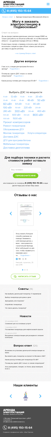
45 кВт (21, 100)
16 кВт (30, 97)
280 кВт (7, 111)
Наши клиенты (25, 385)
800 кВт (38, 115)
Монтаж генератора (13, 133)
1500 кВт (17, 118)
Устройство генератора (13, 304)
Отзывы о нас (25, 195)
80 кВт (36, 104)
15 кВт (22, 97)
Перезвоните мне (25, 175)
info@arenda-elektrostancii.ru (14, 422)
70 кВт (27, 104)
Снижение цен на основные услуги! (18, 324)
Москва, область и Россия (13, 6)
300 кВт (20, 111)
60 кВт (7, 104)
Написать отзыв (27, 276)
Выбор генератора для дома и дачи (18, 297)
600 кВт (16, 115)
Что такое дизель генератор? (15, 308)
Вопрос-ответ (7, 17)
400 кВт (41, 111)
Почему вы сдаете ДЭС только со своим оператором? (24, 363)
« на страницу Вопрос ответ (25, 53)
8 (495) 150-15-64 (19, 11)
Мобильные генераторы (16, 144)
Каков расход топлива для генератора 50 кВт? (19, 81)
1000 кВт (6, 119)
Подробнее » (15, 69)
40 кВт (13, 100)
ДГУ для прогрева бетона (17, 140)
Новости (25, 316)
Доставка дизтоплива (16, 147)
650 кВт (27, 115)
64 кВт (18, 104)
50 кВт (41, 100)
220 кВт (28, 107)
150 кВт (18, 108)
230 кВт (38, 108)
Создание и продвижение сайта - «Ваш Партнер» (18, 432)
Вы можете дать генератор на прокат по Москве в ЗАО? (25, 356)
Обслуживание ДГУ (13, 129)
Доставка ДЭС (11, 136)
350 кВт (31, 111)
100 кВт (7, 107)
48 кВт (30, 100)
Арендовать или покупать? (14, 301)
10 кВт (5, 97)
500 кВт (6, 115)
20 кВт (39, 96)
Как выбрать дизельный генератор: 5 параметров (23, 294)
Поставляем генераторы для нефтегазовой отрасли (24, 329)
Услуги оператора (37, 133)
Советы (23, 289)
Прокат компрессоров (16, 122)
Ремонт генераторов (14, 126)
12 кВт (14, 96)
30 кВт (5, 100)
